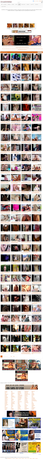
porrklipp (6, 402)
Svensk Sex (31, 48)
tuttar (32, 392)
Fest (4, 142)
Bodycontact (27, 47)
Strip (4, 122)
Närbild (27, 282)
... (8, 356)
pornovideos (19, 409)
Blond (12, 112)
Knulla (36, 48)
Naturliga (14, 263)
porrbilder (19, 405)
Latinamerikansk (14, 72)
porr (5, 406)
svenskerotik (13, 401)
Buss (18, 112)
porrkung (6, 401)
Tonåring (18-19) (37, 112)
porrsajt (19, 404)
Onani (33, 262)
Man (24, 283)
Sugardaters (39, 48)
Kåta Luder (3, 48)
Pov (32, 112)
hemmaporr (26, 405)
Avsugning (15, 112)
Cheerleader (26, 182)
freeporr (26, 406)
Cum (15, 62)
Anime (12, 162)
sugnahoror (12, 393)
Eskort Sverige (35, 46)
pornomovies (26, 402)
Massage (5, 313)
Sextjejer (17, 47)
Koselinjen (20, 46)
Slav (34, 112)
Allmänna (27, 283)
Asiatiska (12, 61)
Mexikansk (24, 272)
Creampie (37, 202)
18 (32, 162)
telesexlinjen (19, 393)
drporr (19, 402)
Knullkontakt (20, 48)
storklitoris (12, 402)
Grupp (15, 132)
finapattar (33, 408)
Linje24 (4, 46)
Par (8, 202)
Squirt (29, 122)
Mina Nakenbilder (31, 46)
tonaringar (19, 392)
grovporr (6, 403)
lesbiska (12, 408)
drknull (12, 394)
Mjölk (17, 242)
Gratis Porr (25, 48)
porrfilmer (33, 394)
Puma (18, 192)
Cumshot (24, 61)
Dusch (6, 142)
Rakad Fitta (28, 48)
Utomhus (2, 273)
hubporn (26, 404)
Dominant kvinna (38, 182)
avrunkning (6, 404)
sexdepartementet (27, 394)
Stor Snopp (5, 182)
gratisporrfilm (20, 401)
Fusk (22, 252)
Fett (15, 242)
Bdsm (22, 182)
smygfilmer (19, 391)
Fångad (40, 292)
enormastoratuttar (34, 400)
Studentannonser (14, 48)
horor (12, 392)
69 (1, 292)
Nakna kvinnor (9, 48)
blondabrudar (26, 391)
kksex (18, 400)
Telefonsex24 (23, 46)
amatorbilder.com (9, 458)
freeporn (19, 407)
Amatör (33, 61)
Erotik (22, 48)
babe (12, 404)
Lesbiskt (17, 72)
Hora (33, 243)
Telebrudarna (9, 46)
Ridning (6, 243)
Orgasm (26, 122)
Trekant (37, 232)
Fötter (35, 182)
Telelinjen (6, 46)
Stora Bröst (4, 162)
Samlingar (26, 353)
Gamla (17, 162)
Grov (3, 323)
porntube (19, 408)
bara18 (33, 409)
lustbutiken (33, 405)
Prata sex (17, 46)
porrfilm (33, 403)
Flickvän (37, 71)
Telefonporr (26, 46)
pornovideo (26, 400)
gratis (32, 402)
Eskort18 (24, 47)
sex (32, 401)
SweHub (6, 392)
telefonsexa (26, 393)
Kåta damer (25, 49)
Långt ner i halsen (6, 172)
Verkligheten (36, 283)
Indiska (17, 62)
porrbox (26, 407)
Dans (34, 252)
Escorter (17, 48)
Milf (4, 61)
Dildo (25, 192)
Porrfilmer (34, 48)
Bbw (17, 61)
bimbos (12, 405)
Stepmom (28, 142)
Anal (35, 71)
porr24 (12, 406)
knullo (32, 406)
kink (25, 403)
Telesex (15, 46)
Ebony (29, 222)
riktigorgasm (13, 403)
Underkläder (15, 223)
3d (1, 212)
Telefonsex (12, 46)
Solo (30, 242)
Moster (2, 302)
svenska (6, 391)
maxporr (33, 404)
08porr (19, 403)
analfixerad (26, 392)
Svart (37, 192)
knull (5, 393)
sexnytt (33, 393)
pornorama (26, 401)
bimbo (6, 405)
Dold (34, 293)
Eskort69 (6, 48)
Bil (11, 142)
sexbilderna (6, 394)
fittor (11, 391)
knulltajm (12, 409)
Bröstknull (28, 61)
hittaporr (19, 394)
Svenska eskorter (39, 46)
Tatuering (2, 262)
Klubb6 (22, 47)
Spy (39, 283)
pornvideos (19, 406)
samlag (6, 400)
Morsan (15, 142)
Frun (19, 293)
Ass (15, 61)
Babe (37, 61)
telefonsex (33, 391)
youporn (6, 408)
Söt (22, 71)
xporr (12, 400)
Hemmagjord (36, 62)
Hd (37, 162)
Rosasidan (19, 47)
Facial (18, 262)
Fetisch (3, 282)
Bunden (6, 192)
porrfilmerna (33, 407)
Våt (4, 262)
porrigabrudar (27, 408)
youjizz (6, 409)
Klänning (12, 242)
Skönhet (39, 61)
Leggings (12, 272)
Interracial (12, 122)
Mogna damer (21, 49)
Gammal (2, 61)
